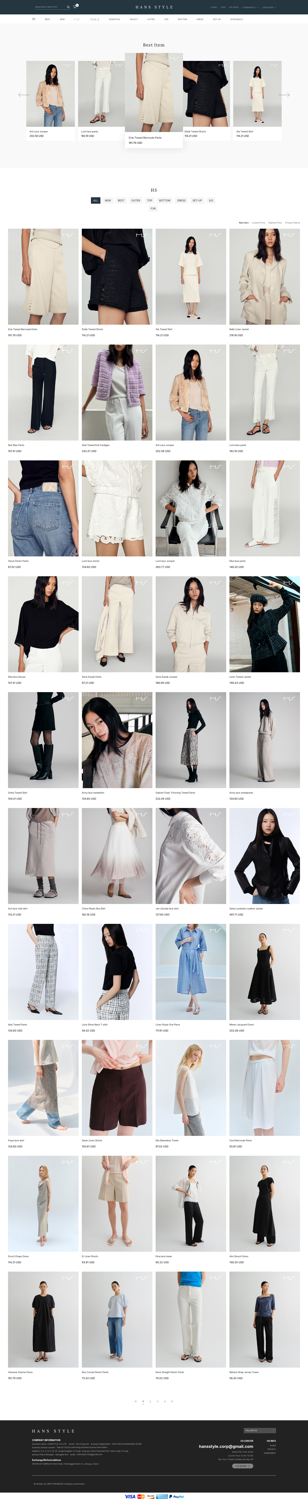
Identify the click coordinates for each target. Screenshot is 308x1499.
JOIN (223, 7)
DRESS (200, 19)
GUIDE (273, 1446)
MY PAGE (234, 7)
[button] (284, 94)
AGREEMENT (270, 1453)
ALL (95, 200)
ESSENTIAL (114, 19)
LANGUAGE (269, 7)
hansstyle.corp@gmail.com (89, 1454)
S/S (211, 200)
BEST (47, 19)
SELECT (134, 19)
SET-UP (217, 19)
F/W (153, 208)
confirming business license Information (88, 1447)
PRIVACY (272, 1449)
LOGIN (213, 7)
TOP (166, 19)
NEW (62, 19)
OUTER (150, 19)
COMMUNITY (250, 7)
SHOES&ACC (236, 19)
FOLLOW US (251, 1430)
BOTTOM (182, 19)
